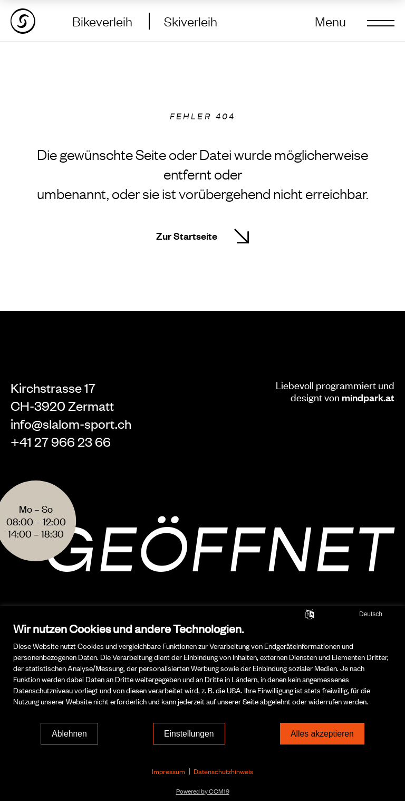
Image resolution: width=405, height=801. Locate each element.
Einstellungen (189, 733)
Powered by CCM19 (202, 791)
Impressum (168, 771)
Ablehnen (69, 733)
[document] (202, 671)
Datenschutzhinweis (223, 771)
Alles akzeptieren (322, 733)
